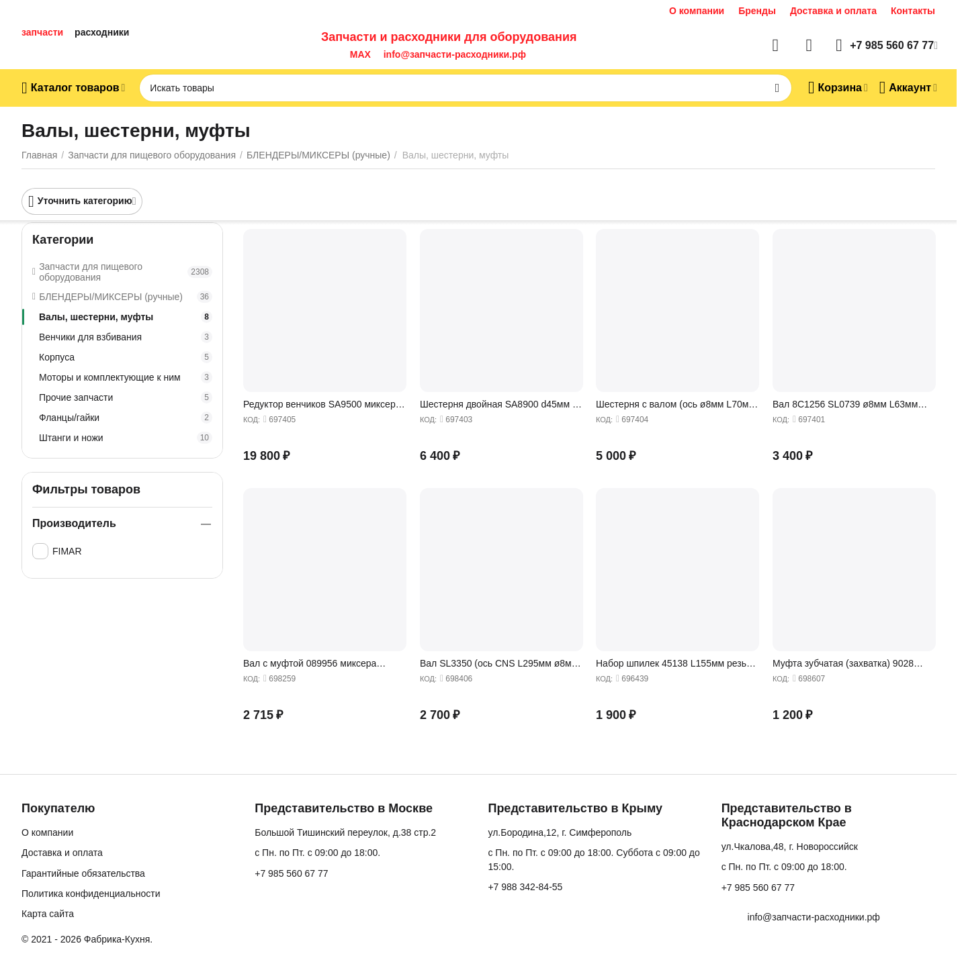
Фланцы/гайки (125, 418)
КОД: (251, 420)
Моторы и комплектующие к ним (125, 377)
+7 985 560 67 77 (291, 873)
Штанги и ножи (125, 438)
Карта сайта (47, 913)
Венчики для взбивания (125, 337)
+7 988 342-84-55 (525, 886)
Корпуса (125, 357)
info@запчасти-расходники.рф (455, 54)
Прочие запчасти (125, 397)
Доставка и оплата (833, 10)
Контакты (913, 10)
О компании (696, 10)
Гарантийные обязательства (83, 873)
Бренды (757, 10)
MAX (358, 54)
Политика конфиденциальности (91, 893)
